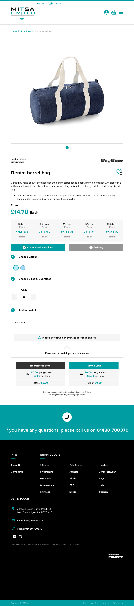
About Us (16, 465)
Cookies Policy (36, 544)
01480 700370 (113, 429)
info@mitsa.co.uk (33, 520)
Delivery (96, 247)
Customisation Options (38, 247)
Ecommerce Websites (92, 603)
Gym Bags (26, 30)
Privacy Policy (23, 544)
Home (14, 30)
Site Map (76, 544)
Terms (13, 544)
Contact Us (17, 472)
